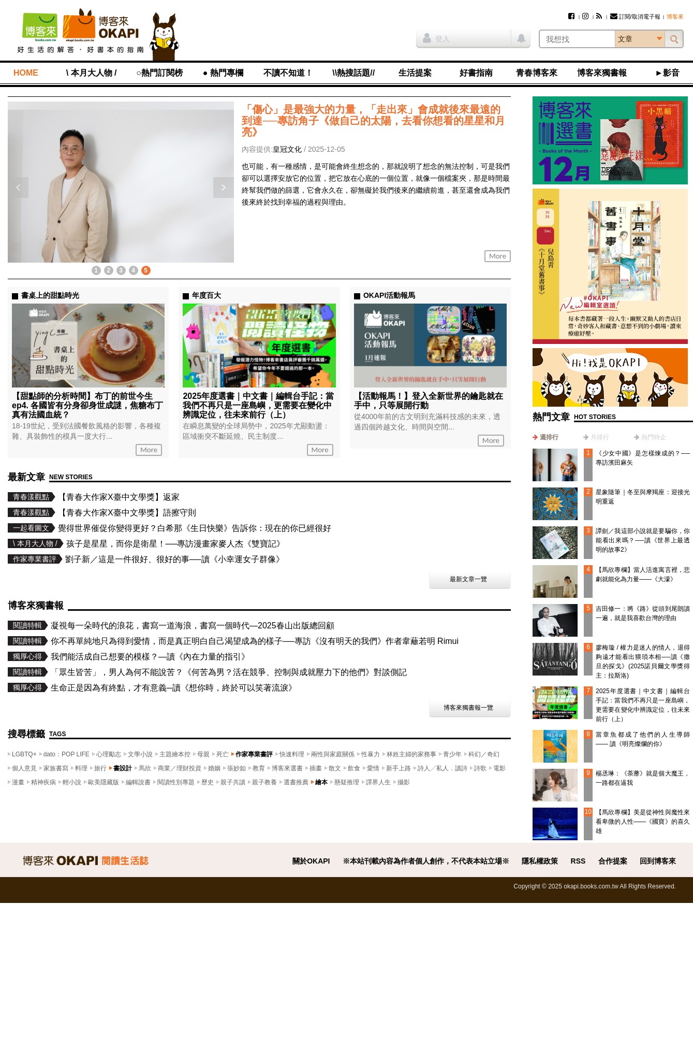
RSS (578, 861)
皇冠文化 (287, 149)
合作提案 (612, 861)
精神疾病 (43, 782)
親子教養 (264, 782)
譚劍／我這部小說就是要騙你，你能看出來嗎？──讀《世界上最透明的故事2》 (643, 540)
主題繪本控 (174, 754)
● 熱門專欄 (223, 72)
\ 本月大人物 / (91, 72)
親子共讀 (232, 782)
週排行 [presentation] (549, 437)
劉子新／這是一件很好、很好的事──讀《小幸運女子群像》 (174, 559)
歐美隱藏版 (103, 782)
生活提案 (415, 72)
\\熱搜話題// (353, 72)
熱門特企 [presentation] (653, 437)
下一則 (223, 187)
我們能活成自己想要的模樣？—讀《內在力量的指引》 (150, 656)
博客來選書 (287, 768)
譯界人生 (378, 782)
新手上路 (398, 768)
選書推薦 (296, 782)
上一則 (18, 187)
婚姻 (214, 768)
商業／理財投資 (179, 768)
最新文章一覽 (468, 579)
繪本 (321, 782)
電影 (499, 768)
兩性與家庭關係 (333, 754)
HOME (25, 72)
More (497, 256)
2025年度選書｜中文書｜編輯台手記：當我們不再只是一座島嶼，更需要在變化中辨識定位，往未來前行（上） (258, 405)
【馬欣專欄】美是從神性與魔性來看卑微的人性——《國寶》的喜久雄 (643, 822)
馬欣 (145, 768)
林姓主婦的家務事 (411, 754)
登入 (436, 38)
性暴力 (370, 754)
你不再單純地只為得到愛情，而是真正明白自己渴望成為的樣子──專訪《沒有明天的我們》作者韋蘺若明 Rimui (255, 641)
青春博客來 (536, 72)
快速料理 (291, 754)
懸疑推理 (346, 782)
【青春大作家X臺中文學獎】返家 (119, 497)
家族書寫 (55, 768)
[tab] (545, 437)
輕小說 (72, 782)
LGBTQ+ (24, 754)
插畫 (315, 768)
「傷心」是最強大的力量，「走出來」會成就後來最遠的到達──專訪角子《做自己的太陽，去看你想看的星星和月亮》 (373, 121)
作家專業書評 (254, 754)
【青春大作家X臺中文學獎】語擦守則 (127, 512)
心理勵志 (108, 754)
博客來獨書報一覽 (468, 707)
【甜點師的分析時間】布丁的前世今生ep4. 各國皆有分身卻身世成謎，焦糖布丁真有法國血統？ (87, 405)
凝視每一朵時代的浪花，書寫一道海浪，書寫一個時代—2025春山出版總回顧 (192, 625)
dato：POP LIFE (66, 754)
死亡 (222, 754)
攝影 (403, 782)
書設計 (122, 768)
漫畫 (18, 782)
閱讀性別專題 (176, 782)
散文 (335, 768)
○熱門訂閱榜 (159, 72)
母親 (203, 754)
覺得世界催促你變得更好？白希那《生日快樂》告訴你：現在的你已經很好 (194, 528)
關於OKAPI (311, 861)
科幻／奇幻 (483, 754)
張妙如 (236, 768)
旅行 (100, 768)
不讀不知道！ (288, 72)
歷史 (207, 782)
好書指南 (476, 72)
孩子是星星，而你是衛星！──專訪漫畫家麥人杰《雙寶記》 (175, 543)
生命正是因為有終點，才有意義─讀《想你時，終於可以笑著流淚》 (174, 687)
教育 (259, 768)
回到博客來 (658, 861)
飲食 (354, 768)
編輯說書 (138, 782)
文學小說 (140, 754)
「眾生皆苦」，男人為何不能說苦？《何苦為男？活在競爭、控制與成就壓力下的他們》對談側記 (229, 672)
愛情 (373, 768)
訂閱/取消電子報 (635, 16)
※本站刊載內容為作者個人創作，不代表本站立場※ (426, 861)
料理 (81, 768)
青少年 (452, 754)
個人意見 (24, 768)
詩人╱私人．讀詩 (442, 768)
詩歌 (480, 768)
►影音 (667, 72)
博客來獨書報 (602, 72)
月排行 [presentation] (600, 437)
